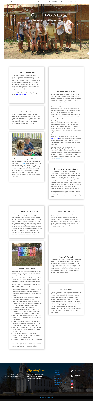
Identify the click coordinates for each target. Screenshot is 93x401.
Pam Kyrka (58, 158)
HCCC (23, 163)
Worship (57, 376)
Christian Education (74, 2)
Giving (19, 2)
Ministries (58, 378)
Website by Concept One (46, 397)
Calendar (34, 2)
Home (13, 2)
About (26, 2)
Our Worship (42, 2)
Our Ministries (53, 2)
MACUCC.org (55, 138)
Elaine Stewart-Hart (20, 94)
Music (63, 2)
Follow (76, 381)
